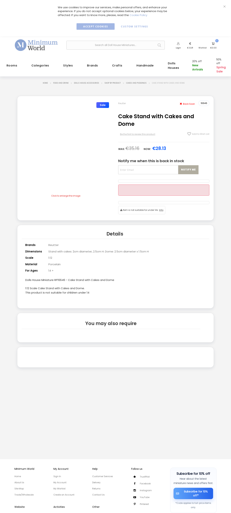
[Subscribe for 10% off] (193, 493)
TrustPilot (145, 476)
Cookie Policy (138, 15)
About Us (19, 482)
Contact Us (98, 494)
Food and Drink (61, 78)
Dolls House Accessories (86, 78)
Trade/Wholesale (24, 494)
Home (45, 78)
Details (114, 230)
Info (161, 206)
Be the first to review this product (137, 130)
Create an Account (63, 494)
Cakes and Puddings (136, 78)
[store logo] (36, 44)
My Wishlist (59, 488)
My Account (59, 482)
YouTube (144, 497)
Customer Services (102, 476)
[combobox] (115, 45)
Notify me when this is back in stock (151, 156)
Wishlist (203, 47)
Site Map (19, 488)
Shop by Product (112, 78)
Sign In (57, 476)
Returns (96, 488)
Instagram (146, 490)
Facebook (145, 483)
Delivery (96, 482)
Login (178, 47)
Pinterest (144, 504)
